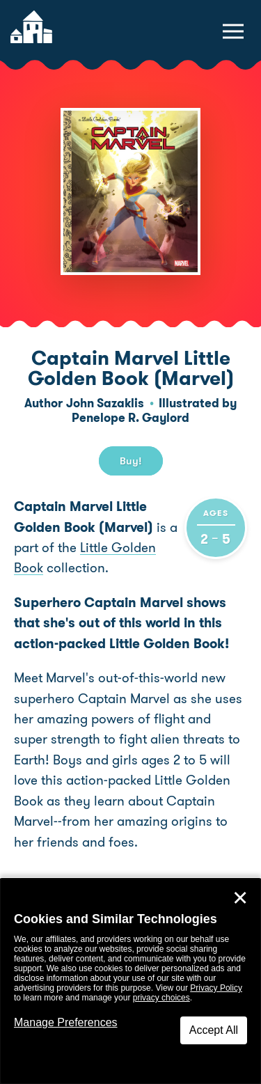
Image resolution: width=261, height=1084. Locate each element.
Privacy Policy (216, 988)
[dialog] (130, 981)
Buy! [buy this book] (131, 461)
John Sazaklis (105, 403)
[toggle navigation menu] (233, 31)
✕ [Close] (240, 898)
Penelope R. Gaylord (130, 417)
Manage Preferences (66, 1022)
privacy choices (161, 998)
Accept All (213, 1030)
